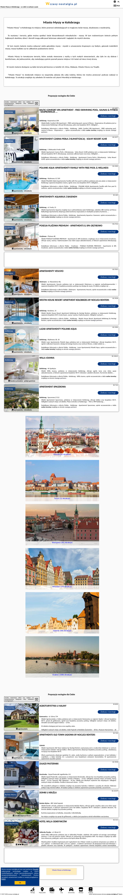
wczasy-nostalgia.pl (61, 4)
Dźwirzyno (9, 273)
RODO (4, 879)
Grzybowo (9, 228)
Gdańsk (8, 737)
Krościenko (9, 766)
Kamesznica (9, 708)
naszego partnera (94, 159)
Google (35, 869)
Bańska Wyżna (10, 795)
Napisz (120, 894)
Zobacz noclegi (108, 116)
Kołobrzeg (9, 112)
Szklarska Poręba (11, 823)
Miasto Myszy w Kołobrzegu (61, 870)
